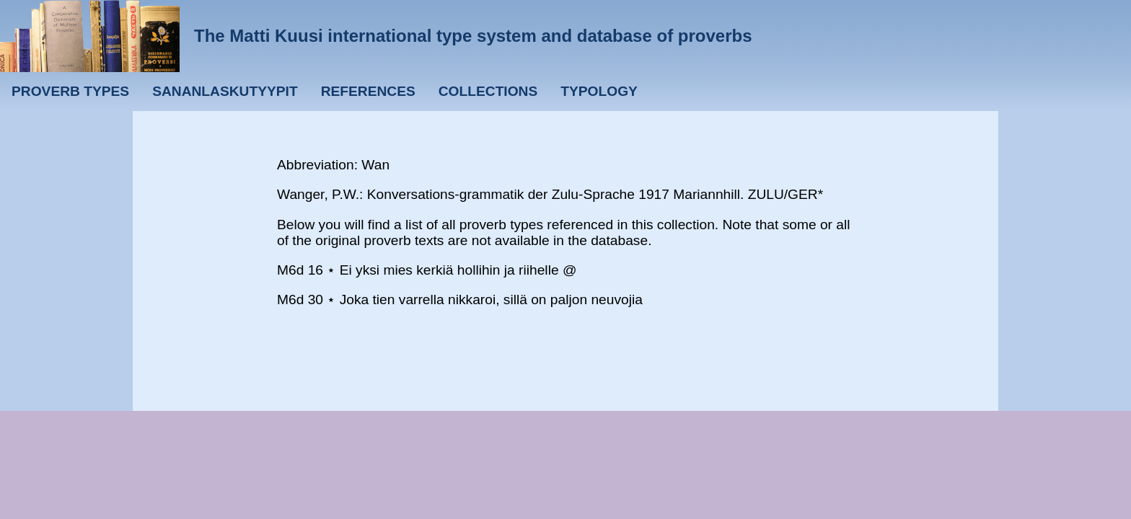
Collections (488, 91)
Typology (599, 91)
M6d (290, 270)
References (368, 91)
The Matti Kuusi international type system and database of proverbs (473, 35)
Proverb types (70, 91)
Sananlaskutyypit (224, 91)
